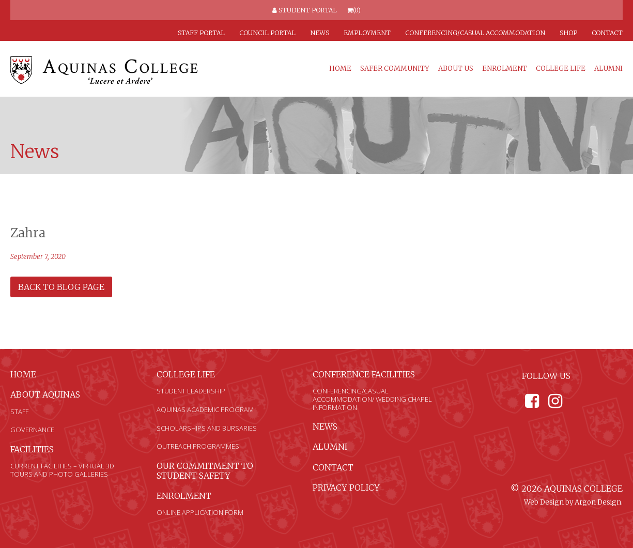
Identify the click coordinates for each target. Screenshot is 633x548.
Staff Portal (201, 33)
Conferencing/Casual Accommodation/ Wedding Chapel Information (372, 399)
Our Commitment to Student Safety (205, 471)
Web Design (544, 502)
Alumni (608, 69)
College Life (560, 69)
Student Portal (304, 10)
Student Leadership (191, 390)
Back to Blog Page (61, 287)
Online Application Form (200, 512)
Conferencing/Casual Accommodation (475, 33)
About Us (455, 69)
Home (340, 69)
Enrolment (504, 69)
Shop (568, 33)
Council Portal (267, 33)
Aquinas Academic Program (205, 409)
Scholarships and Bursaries (207, 428)
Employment (367, 33)
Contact (607, 33)
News (319, 33)
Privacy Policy (346, 487)
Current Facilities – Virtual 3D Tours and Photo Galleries (62, 470)
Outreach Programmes (198, 446)
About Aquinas (45, 394)
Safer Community (394, 69)
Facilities (32, 449)
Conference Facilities (364, 374)
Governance (32, 429)
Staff (19, 411)
